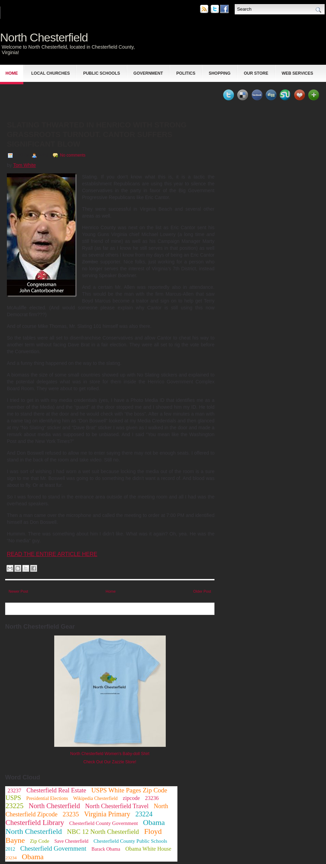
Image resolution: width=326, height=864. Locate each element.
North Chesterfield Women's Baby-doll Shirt (110, 753)
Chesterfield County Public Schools (130, 841)
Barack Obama (106, 849)
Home (11, 73)
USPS (13, 797)
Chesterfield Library (34, 822)
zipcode (131, 798)
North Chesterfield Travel (117, 806)
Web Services (297, 73)
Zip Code (39, 841)
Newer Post (18, 591)
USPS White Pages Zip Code (129, 790)
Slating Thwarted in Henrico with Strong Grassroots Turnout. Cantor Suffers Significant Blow (97, 134)
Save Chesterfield (71, 841)
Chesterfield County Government (103, 823)
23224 (143, 814)
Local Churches (50, 73)
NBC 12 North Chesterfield (103, 831)
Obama (33, 856)
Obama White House (148, 849)
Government (148, 73)
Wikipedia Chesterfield (95, 798)
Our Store (256, 73)
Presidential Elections (47, 798)
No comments (72, 155)
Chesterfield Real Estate (56, 790)
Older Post (202, 591)
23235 (70, 814)
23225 (14, 806)
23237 (14, 790)
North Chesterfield (44, 37)
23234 (11, 857)
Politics (185, 73)
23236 (152, 798)
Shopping (219, 73)
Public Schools (101, 73)
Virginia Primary (107, 814)
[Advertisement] (85, 98)
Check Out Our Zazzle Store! (109, 762)
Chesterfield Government (53, 848)
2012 (10, 849)
